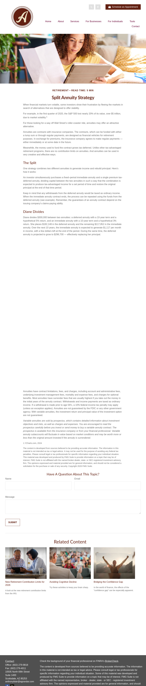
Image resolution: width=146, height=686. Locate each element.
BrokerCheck (111, 661)
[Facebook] (98, 7)
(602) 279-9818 (20, 665)
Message (10, 497)
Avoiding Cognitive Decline (63, 582)
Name (8, 479)
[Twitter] (91, 7)
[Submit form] (12, 522)
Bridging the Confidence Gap (108, 582)
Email (77, 479)
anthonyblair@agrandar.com (19, 681)
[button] (48, 21)
